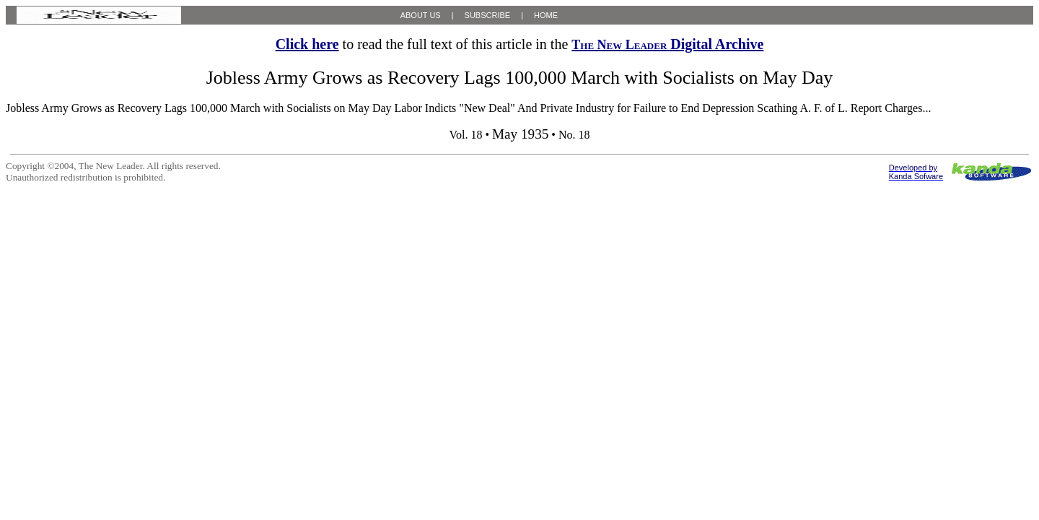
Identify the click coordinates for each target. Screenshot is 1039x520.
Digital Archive (667, 44)
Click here (307, 44)
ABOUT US (420, 15)
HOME (546, 15)
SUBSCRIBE (488, 15)
